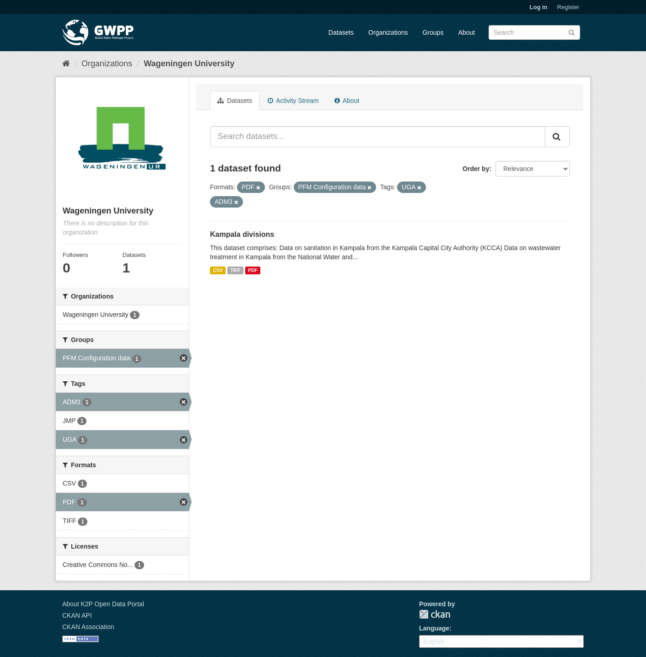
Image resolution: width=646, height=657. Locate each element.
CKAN (434, 614)
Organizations (388, 32)
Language (434, 628)
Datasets (341, 32)
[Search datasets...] (377, 136)
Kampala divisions (242, 234)
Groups (432, 32)
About (466, 32)
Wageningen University (189, 63)
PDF (253, 270)
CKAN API (77, 615)
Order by (476, 168)
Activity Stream (293, 100)
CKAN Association (88, 626)
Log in (539, 7)
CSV (218, 270)
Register (568, 7)
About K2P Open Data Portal (103, 604)
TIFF (235, 270)
